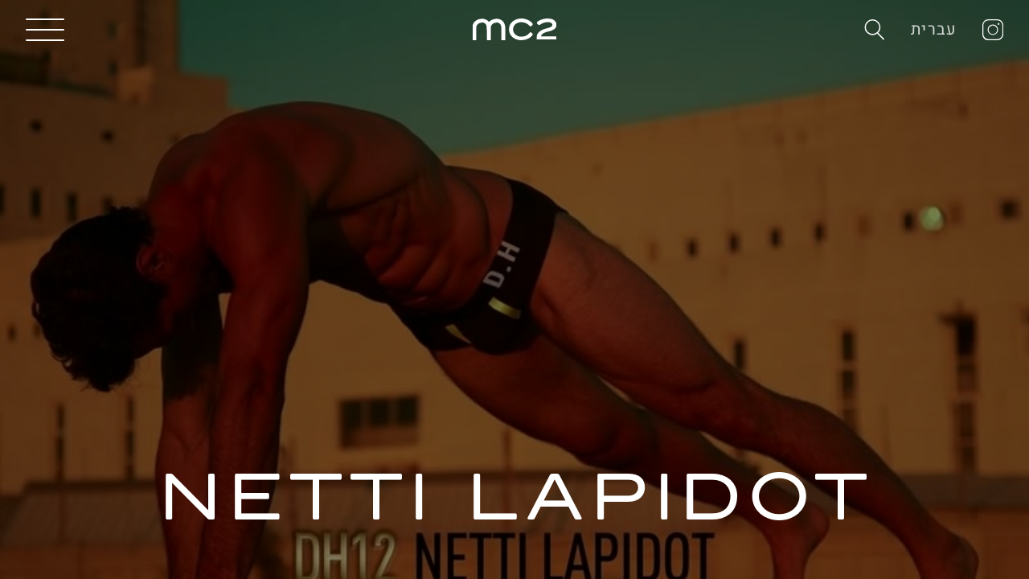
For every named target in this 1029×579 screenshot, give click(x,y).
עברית (934, 29)
